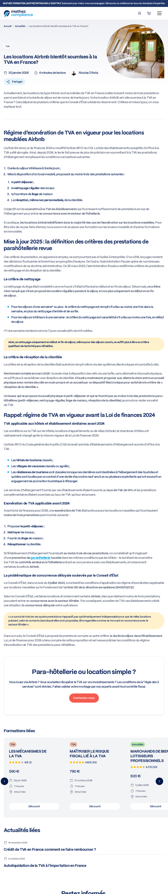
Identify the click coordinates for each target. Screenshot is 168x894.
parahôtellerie (41, 558)
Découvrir (34, 806)
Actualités (20, 26)
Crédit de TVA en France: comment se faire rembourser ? (50, 849)
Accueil (7, 26)
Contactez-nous (84, 698)
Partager (14, 82)
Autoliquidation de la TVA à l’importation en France (45, 865)
